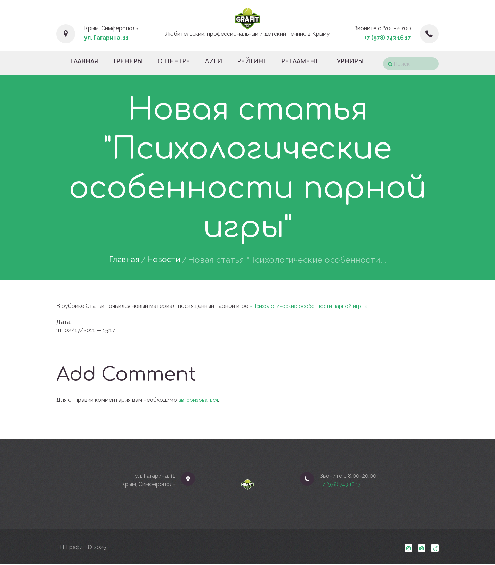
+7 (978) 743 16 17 (387, 37)
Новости (165, 260)
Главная (122, 260)
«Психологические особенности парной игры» (312, 306)
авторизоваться (199, 399)
